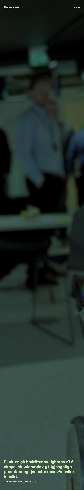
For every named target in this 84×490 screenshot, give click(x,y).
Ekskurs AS (11, 7)
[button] (77, 7)
